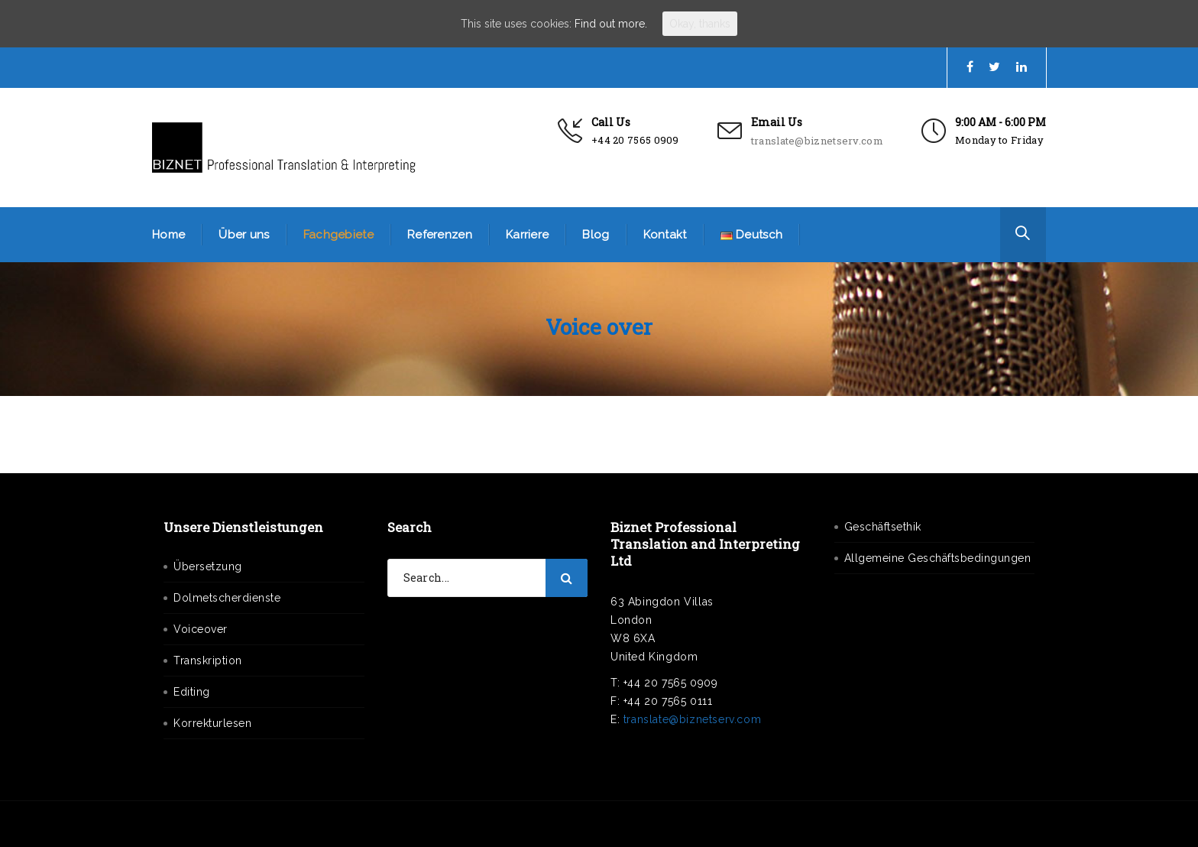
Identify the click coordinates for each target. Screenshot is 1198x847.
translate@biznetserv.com (817, 141)
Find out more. (611, 24)
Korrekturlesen (212, 723)
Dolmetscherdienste (226, 598)
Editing (191, 692)
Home (168, 235)
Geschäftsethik (882, 527)
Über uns (244, 235)
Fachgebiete (338, 235)
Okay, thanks (699, 24)
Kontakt (665, 235)
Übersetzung (207, 566)
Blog (595, 235)
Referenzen (439, 235)
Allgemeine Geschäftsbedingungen (937, 558)
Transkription (207, 660)
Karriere (527, 235)
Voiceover (200, 629)
